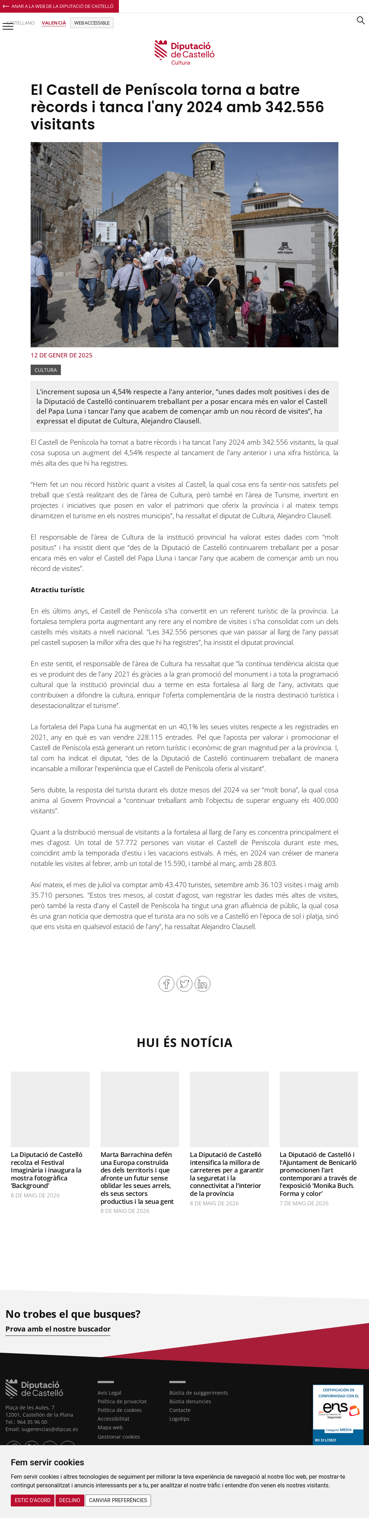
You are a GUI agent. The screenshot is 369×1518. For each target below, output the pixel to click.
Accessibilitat (113, 1418)
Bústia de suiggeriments (198, 1392)
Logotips (179, 1418)
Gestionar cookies (119, 1436)
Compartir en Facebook (166, 984)
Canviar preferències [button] (118, 1500)
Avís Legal (109, 1392)
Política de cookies (120, 1409)
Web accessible (92, 22)
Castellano (20, 22)
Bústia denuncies (190, 1401)
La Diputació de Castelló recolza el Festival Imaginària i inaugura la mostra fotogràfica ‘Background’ (47, 1170)
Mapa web (110, 1427)
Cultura (46, 369)
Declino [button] (69, 1500)
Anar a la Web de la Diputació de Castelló (63, 6)
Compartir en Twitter (184, 984)
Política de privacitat (122, 1401)
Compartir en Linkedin (202, 984)
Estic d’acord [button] (32, 1500)
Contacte (180, 1409)
